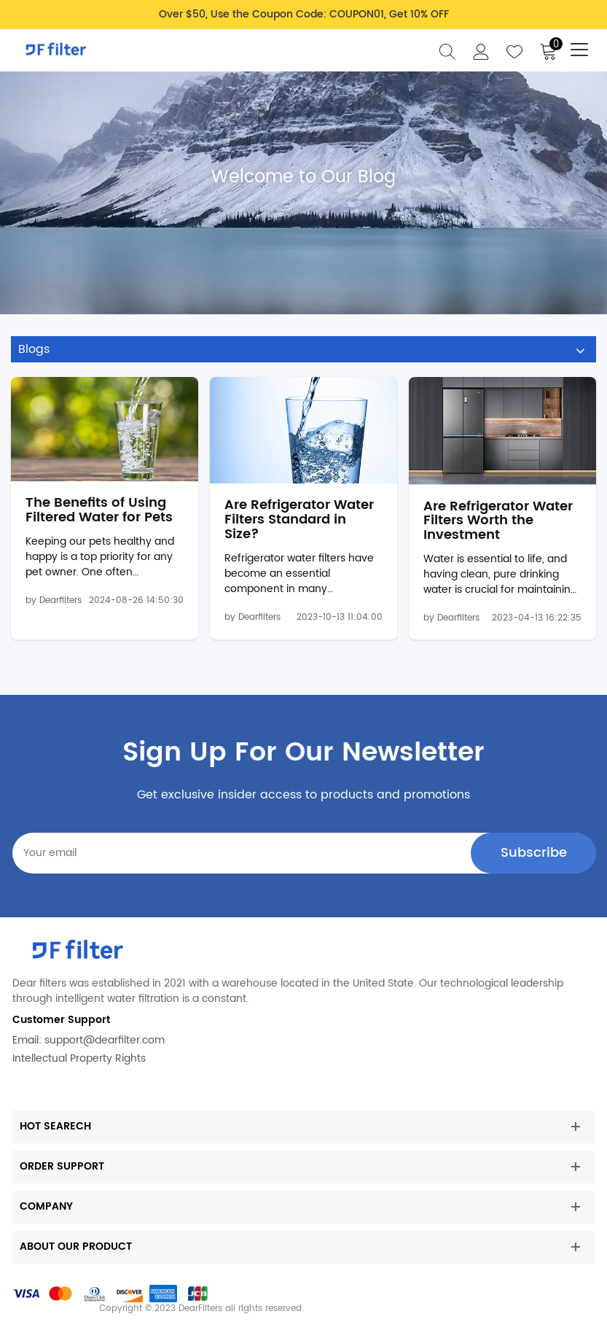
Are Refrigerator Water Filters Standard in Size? (299, 519)
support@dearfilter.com (104, 1040)
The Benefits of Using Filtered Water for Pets (99, 510)
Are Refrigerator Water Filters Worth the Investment (498, 520)
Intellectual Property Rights (79, 1058)
